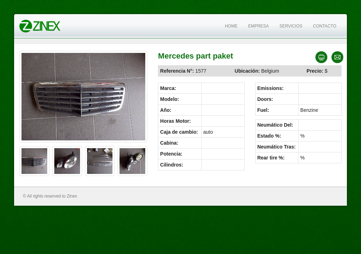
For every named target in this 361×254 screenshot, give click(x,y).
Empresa (258, 26)
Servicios (291, 26)
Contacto (324, 26)
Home (231, 26)
